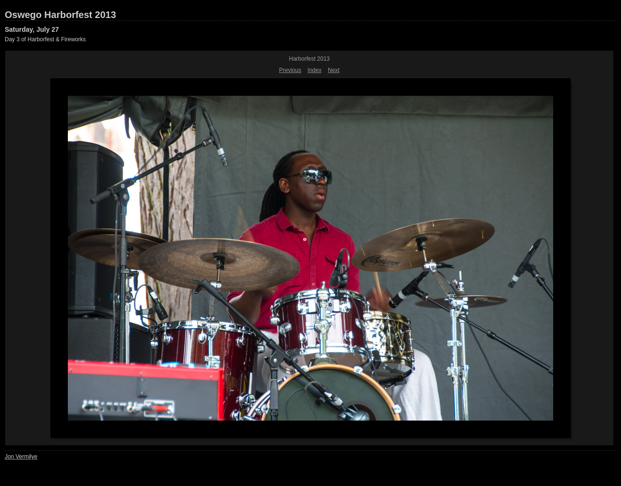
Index (314, 70)
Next (334, 70)
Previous (290, 70)
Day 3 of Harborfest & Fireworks (45, 39)
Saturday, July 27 (32, 29)
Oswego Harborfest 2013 (60, 14)
